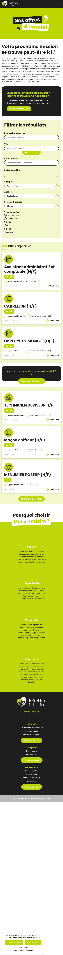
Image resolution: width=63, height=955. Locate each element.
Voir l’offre (54, 286)
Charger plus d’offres (31, 499)
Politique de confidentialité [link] (23, 950)
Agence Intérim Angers (16, 415)
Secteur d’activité (13, 202)
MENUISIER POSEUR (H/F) (27, 474)
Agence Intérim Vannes (16, 485)
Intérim (10, 232)
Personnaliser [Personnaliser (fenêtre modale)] (23, 947)
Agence (8, 192)
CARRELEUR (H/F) (20, 306)
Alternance (12, 218)
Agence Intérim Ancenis (17, 316)
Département (11, 158)
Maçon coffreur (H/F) (24, 440)
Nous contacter (17, 108)
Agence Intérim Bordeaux (17, 281)
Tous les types (13, 215)
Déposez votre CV (30, 381)
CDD (9, 222)
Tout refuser (33, 943)
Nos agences (31, 779)
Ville (6, 144)
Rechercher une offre (14, 133)
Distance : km (12, 170)
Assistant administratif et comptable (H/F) (29, 269)
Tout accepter (14, 943)
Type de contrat (12, 212)
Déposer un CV (31, 732)
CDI (8, 225)
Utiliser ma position (31, 153)
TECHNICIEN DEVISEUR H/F (28, 405)
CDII (9, 229)
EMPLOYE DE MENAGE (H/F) (29, 341)
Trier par (8, 181)
